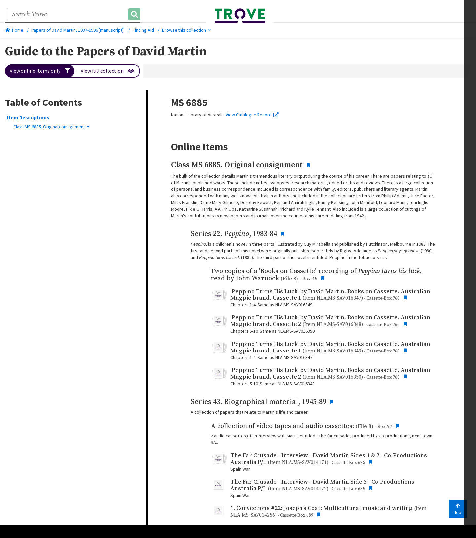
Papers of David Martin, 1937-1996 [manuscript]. (78, 30)
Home (14, 30)
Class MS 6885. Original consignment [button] (51, 127)
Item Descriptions (28, 117)
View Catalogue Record (252, 115)
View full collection (107, 71)
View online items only (40, 71)
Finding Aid (143, 30)
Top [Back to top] (457, 509)
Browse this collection (186, 30)
